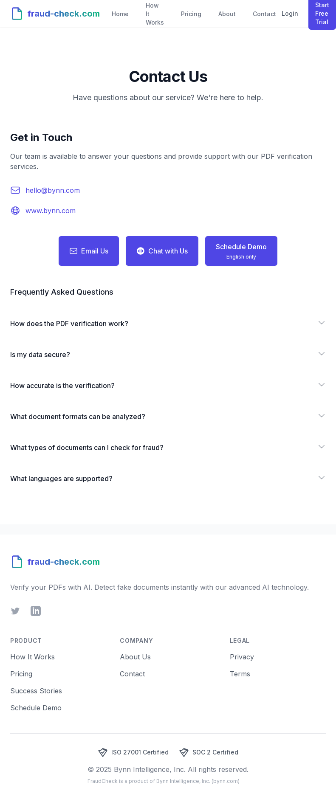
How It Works (32, 657)
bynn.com (225, 781)
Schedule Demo (36, 708)
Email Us (88, 251)
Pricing (21, 674)
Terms (240, 674)
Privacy (242, 657)
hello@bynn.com (52, 190)
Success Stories (36, 691)
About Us (135, 657)
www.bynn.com (50, 210)
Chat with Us (162, 251)
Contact (132, 674)
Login (290, 13)
